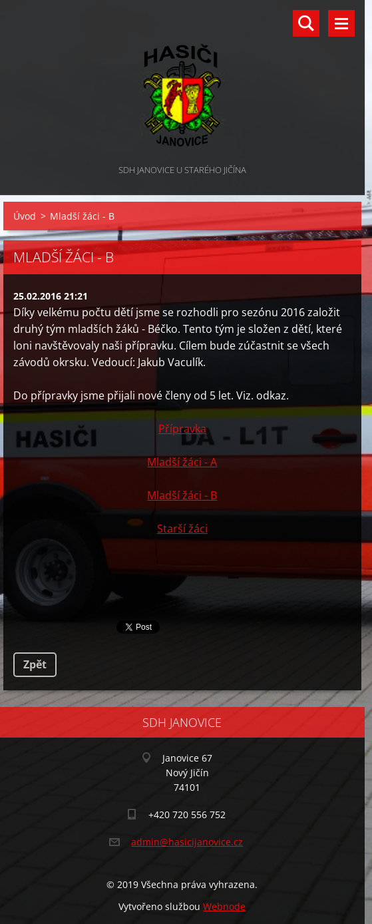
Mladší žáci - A (182, 462)
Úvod (24, 216)
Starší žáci (182, 528)
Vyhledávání (306, 23)
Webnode (224, 906)
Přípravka (182, 428)
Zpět (35, 664)
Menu (341, 23)
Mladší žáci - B (182, 495)
